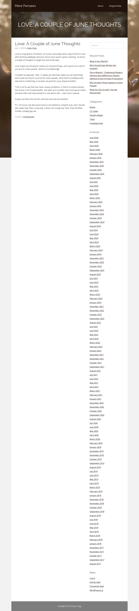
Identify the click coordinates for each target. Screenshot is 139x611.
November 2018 (97, 503)
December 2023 (97, 258)
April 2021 (94, 387)
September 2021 (97, 367)
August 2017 (95, 564)
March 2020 (95, 439)
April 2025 (94, 194)
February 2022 (96, 346)
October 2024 (96, 218)
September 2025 (97, 174)
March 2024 (95, 246)
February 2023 (96, 298)
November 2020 (97, 407)
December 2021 (97, 355)
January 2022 (95, 350)
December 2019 (97, 451)
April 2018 (94, 531)
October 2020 (96, 411)
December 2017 (97, 547)
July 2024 (94, 230)
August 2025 (95, 178)
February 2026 (96, 154)
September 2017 (97, 560)
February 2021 (96, 395)
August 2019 (95, 467)
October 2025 (96, 170)
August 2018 (95, 515)
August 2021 (95, 371)
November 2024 (97, 214)
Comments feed (97, 586)
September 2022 (97, 318)
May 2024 (94, 238)
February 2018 (96, 539)
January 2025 (95, 206)
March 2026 (95, 149)
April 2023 (94, 290)
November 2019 (97, 455)
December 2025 (97, 162)
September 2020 (97, 415)
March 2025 (95, 198)
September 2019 (97, 463)
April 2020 (94, 435)
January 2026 (95, 158)
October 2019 (96, 459)
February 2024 (96, 250)
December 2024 (97, 210)
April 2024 (94, 242)
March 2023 (95, 294)
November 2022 (97, 310)
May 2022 (94, 334)
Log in (92, 578)
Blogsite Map (115, 6)
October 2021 (96, 363)
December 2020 (97, 403)
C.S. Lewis (94, 111)
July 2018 (94, 519)
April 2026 (94, 145)
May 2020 (94, 431)
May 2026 (94, 141)
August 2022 (95, 322)
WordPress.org (96, 590)
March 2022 (95, 342)
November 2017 (97, 551)
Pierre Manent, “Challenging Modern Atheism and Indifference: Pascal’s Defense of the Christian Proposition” (106, 75)
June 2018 (94, 523)
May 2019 (94, 479)
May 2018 (94, 527)
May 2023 (94, 286)
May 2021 (94, 383)
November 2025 (97, 166)
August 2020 (95, 419)
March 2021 (95, 391)
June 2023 (94, 282)
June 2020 (94, 427)
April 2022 (94, 338)
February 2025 (96, 202)
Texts (92, 119)
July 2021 (94, 375)
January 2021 (95, 399)
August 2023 (95, 274)
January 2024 (95, 254)
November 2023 (97, 262)
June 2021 (94, 379)
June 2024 (94, 234)
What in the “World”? (99, 61)
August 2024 (95, 226)
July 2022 (94, 326)
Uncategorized (28, 117)
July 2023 (94, 278)
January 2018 (95, 543)
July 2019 (94, 471)
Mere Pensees (25, 6)
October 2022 (96, 314)
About (100, 6)
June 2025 (94, 186)
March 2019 (95, 487)
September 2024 (97, 222)
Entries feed (95, 582)
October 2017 (96, 555)
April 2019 (94, 483)
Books (92, 107)
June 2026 (94, 137)
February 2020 (96, 443)
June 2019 (94, 475)
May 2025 (94, 190)
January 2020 (95, 447)
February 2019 (96, 491)
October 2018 (96, 507)
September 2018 (97, 511)
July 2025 (94, 182)
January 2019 (95, 495)
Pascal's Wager (96, 115)
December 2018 (97, 499)
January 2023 (95, 302)
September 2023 (97, 270)
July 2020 (94, 423)
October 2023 (96, 266)
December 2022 (97, 306)
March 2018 (95, 535)
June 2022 (94, 330)
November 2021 (97, 359)
